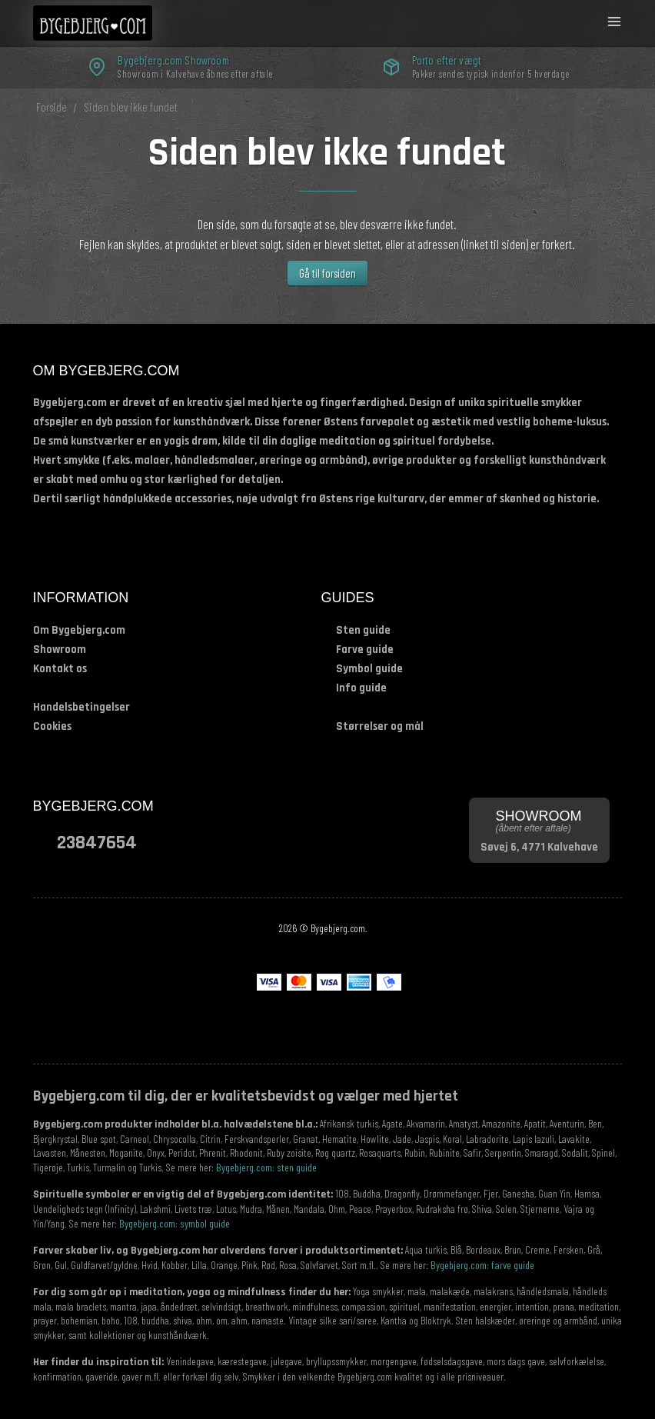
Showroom (59, 649)
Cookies (52, 726)
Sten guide (363, 630)
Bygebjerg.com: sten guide (266, 1167)
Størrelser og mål (380, 726)
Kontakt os (60, 668)
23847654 (97, 842)
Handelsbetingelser (81, 707)
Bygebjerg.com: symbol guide (174, 1223)
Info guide (361, 688)
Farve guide (365, 649)
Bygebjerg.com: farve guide (482, 1264)
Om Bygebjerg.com (79, 630)
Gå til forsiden (327, 273)
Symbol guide (369, 668)
